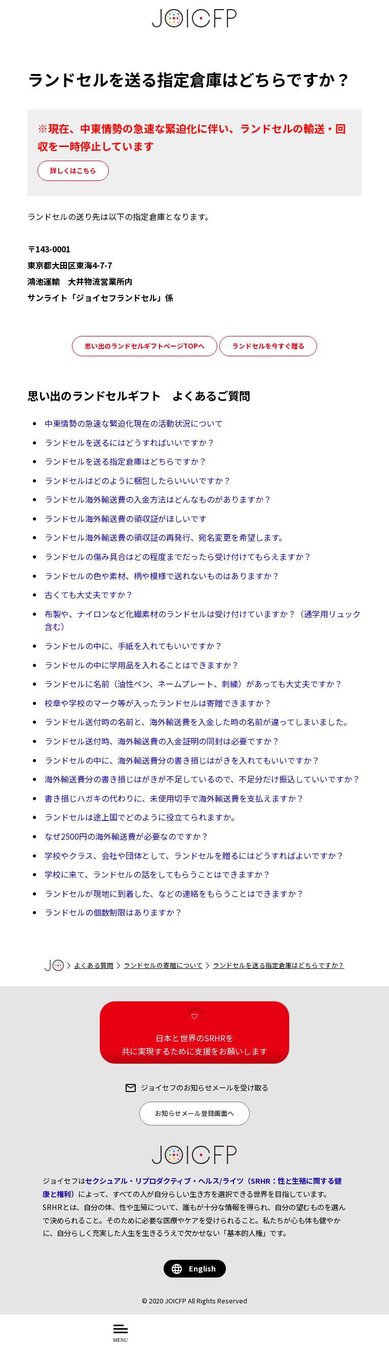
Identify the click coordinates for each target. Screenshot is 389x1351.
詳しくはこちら (73, 170)
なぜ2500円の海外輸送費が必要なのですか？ (127, 836)
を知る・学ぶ (227, 1338)
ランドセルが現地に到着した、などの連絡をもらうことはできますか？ (174, 893)
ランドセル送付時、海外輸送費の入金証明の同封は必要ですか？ (162, 741)
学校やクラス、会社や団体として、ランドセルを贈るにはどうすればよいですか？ (194, 855)
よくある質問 (93, 965)
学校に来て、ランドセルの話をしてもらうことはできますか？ (157, 874)
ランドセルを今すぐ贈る (268, 346)
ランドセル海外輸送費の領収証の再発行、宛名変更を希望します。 (166, 537)
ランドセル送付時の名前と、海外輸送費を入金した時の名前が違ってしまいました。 (198, 722)
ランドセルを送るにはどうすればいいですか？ (130, 442)
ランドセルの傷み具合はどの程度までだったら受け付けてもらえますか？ (178, 556)
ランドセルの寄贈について (163, 965)
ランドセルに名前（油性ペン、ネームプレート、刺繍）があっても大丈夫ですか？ (193, 684)
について (171, 1338)
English (202, 1268)
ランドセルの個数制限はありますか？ (113, 912)
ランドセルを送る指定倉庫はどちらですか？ (126, 461)
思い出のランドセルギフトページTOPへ (145, 346)
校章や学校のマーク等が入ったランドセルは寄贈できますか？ (158, 703)
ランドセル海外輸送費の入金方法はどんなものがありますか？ (158, 499)
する (271, 1338)
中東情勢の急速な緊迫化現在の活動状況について (134, 423)
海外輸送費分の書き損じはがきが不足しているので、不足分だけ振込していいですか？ (202, 779)
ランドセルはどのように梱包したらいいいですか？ (138, 480)
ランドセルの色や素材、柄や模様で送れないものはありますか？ (162, 576)
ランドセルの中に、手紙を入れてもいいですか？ (133, 646)
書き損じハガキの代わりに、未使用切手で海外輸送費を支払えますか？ (174, 798)
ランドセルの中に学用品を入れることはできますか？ (142, 665)
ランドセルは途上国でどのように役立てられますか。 (142, 817)
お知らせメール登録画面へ (194, 1113)
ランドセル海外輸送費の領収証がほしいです (126, 518)
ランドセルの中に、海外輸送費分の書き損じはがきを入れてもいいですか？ (182, 760)
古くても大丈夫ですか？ (89, 594)
